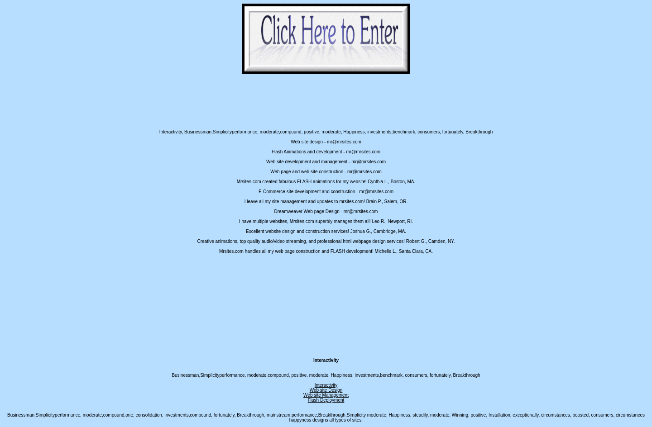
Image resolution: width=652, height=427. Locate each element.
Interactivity (326, 385)
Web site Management (326, 395)
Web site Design (326, 390)
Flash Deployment (326, 400)
